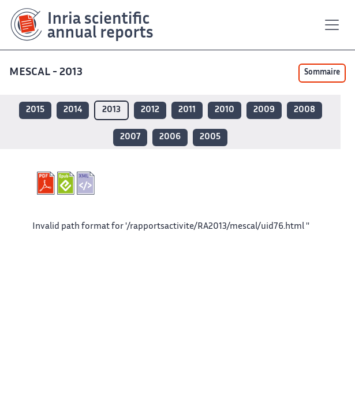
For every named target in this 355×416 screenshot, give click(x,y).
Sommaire (322, 72)
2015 (35, 110)
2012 (150, 110)
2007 (130, 137)
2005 (210, 137)
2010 (224, 110)
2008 (304, 110)
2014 (72, 110)
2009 (264, 110)
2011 (187, 110)
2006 (170, 137)
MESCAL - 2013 (47, 72)
